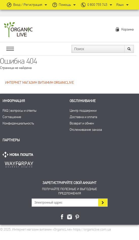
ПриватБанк (19, 163)
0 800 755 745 (97, 5)
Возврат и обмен (82, 123)
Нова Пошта (19, 154)
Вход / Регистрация (27, 5)
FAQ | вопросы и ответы (19, 110)
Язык (120, 5)
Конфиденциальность (18, 123)
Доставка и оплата (83, 117)
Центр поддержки (83, 110)
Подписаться (102, 202)
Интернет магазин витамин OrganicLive (18, 30)
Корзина (127, 29)
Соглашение (12, 117)
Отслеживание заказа (86, 130)
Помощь (65, 5)
